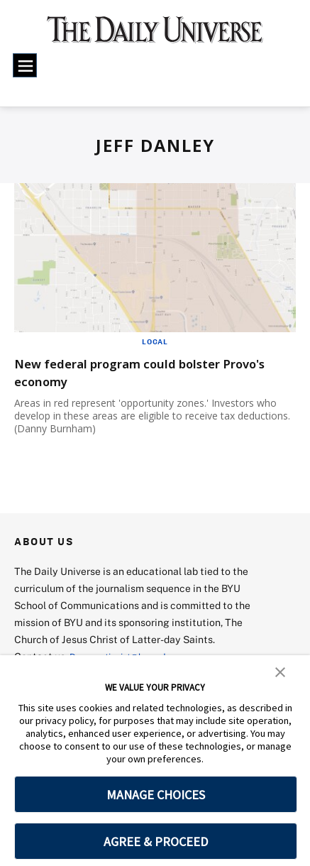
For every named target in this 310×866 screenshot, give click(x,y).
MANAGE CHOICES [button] (155, 794)
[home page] (155, 35)
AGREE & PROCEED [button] (156, 841)
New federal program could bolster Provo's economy (140, 371)
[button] (280, 671)
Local (155, 341)
